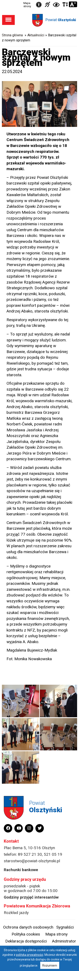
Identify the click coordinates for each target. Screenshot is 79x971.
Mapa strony (27, 4)
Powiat (61, 20)
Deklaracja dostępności (26, 941)
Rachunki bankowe (21, 869)
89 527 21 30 (30, 854)
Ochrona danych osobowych (28, 927)
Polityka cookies (26, 934)
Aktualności (35, 35)
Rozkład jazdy (16, 912)
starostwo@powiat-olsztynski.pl (32, 860)
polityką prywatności (29, 954)
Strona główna (12, 35)
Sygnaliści (65, 927)
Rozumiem (49, 965)
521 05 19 (53, 854)
